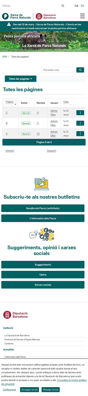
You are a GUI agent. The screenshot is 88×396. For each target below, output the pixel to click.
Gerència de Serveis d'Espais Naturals (22, 339)
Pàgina (9, 101)
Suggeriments (43, 264)
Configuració (9, 389)
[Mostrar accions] (80, 112)
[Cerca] (58, 70)
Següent (51, 150)
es (82, 5)
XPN (4, 56)
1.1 (38, 112)
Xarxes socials (43, 284)
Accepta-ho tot (30, 389)
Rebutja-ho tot (50, 389)
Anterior (10, 150)
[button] (44, 142)
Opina (42, 274)
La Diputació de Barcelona (17, 335)
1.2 (38, 133)
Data (66, 101)
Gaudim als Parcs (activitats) (43, 208)
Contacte (9, 343)
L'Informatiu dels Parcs (43, 218)
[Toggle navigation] (82, 16)
